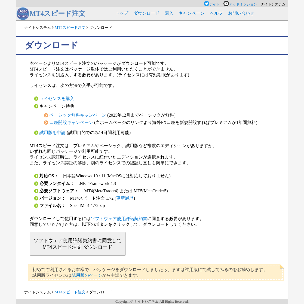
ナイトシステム (37, 27)
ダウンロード (146, 13)
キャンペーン (192, 13)
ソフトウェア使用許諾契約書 (119, 218)
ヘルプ (216, 13)
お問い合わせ (241, 13)
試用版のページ (87, 275)
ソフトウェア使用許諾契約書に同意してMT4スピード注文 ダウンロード (77, 244)
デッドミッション (242, 4)
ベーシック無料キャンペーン (78, 115)
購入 (169, 13)
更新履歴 (125, 198)
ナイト (213, 4)
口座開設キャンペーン (71, 122)
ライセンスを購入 (56, 98)
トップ (121, 13)
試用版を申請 (52, 132)
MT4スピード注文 (70, 27)
